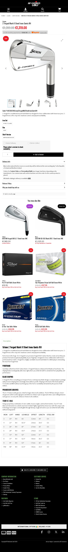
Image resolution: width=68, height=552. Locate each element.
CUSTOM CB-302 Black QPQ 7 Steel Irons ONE (49, 238)
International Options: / (34, 527)
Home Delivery (11, 143)
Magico (51, 541)
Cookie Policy (6, 488)
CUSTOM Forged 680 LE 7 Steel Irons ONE (14, 238)
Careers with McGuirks (8, 490)
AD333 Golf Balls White (42, 326)
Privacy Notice (6, 485)
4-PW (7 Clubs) (7, 123)
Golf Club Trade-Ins (39, 503)
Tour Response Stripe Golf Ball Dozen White (48, 282)
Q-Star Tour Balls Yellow (9, 326)
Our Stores (5, 481)
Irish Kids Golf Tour (7, 503)
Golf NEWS (37, 510)
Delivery (37, 481)
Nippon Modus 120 (8, 137)
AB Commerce (63, 541)
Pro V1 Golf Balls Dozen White (11, 282)
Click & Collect (34, 143)
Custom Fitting (38, 485)
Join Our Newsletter (39, 488)
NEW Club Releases (39, 505)
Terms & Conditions (7, 483)
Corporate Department (40, 507)
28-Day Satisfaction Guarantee (42, 501)
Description (7, 341)
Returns (37, 483)
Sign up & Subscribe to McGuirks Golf (34, 470)
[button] (62, 40)
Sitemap (4, 494)
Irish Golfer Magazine (7, 501)
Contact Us (37, 479)
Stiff (4, 130)
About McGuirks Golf (7, 479)
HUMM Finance (38, 512)
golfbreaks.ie (5, 505)
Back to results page (10, 194)
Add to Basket (38, 154)
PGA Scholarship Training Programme (11, 492)
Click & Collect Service (40, 514)
